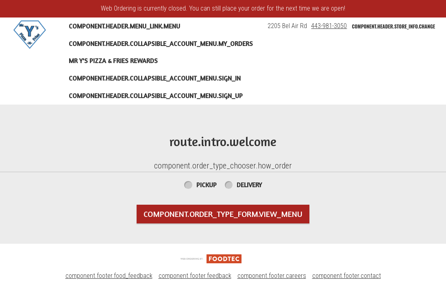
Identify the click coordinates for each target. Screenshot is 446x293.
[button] (29, 34)
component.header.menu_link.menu (124, 26)
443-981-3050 (329, 26)
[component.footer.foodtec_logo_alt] (211, 258)
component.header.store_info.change (393, 26)
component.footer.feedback (195, 276)
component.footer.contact (346, 276)
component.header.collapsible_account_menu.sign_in (155, 78)
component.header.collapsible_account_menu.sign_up (156, 96)
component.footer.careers (271, 276)
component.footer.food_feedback (108, 276)
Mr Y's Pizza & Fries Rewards (113, 61)
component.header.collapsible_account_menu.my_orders (161, 43)
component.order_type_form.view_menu (223, 214)
